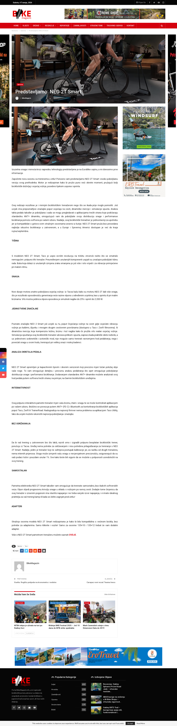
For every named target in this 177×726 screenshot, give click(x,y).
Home (16, 26)
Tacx (26, 546)
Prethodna (19, 633)
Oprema (20, 84)
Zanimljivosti (79, 26)
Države (36, 26)
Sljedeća (30, 633)
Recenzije (49, 26)
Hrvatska (54, 689)
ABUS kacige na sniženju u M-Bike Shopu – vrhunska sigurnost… (114, 699)
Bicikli (53, 710)
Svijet (87, 603)
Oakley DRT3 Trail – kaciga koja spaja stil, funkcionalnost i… (112, 710)
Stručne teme (96, 26)
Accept (130, 723)
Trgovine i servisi (115, 26)
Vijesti (26, 26)
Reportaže (64, 26)
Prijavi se (141, 2)
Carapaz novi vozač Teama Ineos (101, 582)
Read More (141, 723)
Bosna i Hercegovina (58, 603)
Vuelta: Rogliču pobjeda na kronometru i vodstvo (35, 582)
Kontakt (130, 26)
